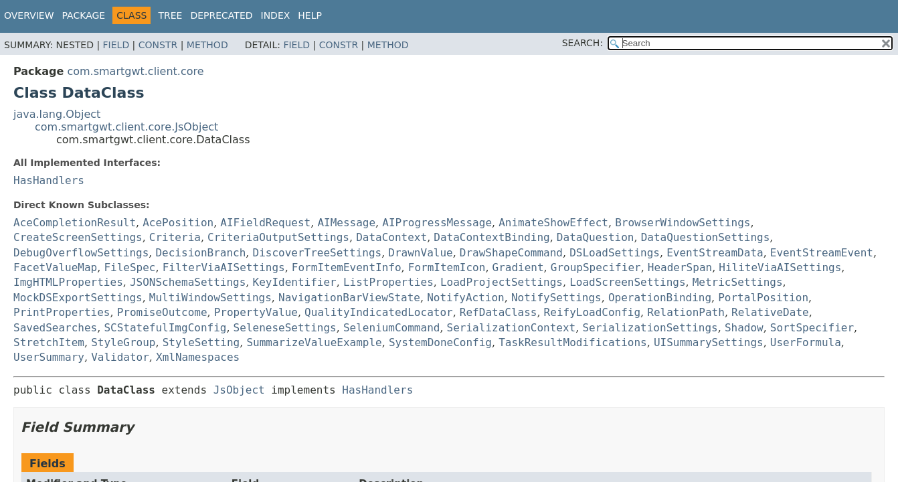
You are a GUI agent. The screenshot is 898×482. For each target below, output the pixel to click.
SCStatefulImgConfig (165, 327)
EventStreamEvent (821, 252)
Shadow (744, 327)
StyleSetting (201, 342)
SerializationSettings (649, 327)
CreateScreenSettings (78, 237)
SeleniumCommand (391, 327)
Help (310, 15)
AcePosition (178, 222)
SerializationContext (511, 327)
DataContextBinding (491, 237)
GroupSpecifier (596, 267)
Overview (29, 15)
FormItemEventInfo (346, 267)
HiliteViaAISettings (780, 267)
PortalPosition (763, 297)
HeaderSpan (680, 267)
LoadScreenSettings (627, 282)
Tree (170, 15)
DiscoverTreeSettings (317, 252)
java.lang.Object (56, 114)
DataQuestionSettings (705, 237)
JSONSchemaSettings (188, 282)
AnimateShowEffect (553, 222)
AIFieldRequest (265, 222)
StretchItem (48, 342)
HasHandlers (48, 180)
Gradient (518, 267)
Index (275, 15)
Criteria (175, 237)
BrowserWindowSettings (682, 222)
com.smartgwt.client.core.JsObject (126, 126)
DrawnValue (420, 252)
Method (207, 44)
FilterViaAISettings (224, 267)
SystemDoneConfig (440, 342)
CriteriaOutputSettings (278, 237)
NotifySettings (556, 297)
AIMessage (346, 222)
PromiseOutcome (162, 312)
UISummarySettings (709, 342)
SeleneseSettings (285, 327)
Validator (120, 357)
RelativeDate (770, 312)
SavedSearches (55, 327)
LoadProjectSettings (501, 282)
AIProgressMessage (437, 222)
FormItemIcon (447, 267)
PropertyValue (256, 312)
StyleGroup (123, 342)
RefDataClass (498, 312)
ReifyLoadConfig (592, 312)
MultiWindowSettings (210, 297)
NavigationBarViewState (349, 297)
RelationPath (686, 312)
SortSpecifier (812, 327)
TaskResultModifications (573, 342)
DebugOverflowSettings (81, 252)
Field (116, 44)
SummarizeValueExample (313, 342)
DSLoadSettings (614, 252)
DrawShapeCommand (511, 252)
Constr (158, 44)
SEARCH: (582, 42)
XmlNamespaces (198, 357)
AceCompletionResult (74, 222)
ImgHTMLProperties (68, 282)
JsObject (239, 390)
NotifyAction (466, 297)
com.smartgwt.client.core (135, 71)
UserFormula (805, 342)
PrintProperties (61, 312)
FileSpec (129, 267)
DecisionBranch (200, 252)
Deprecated (221, 15)
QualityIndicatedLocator (378, 312)
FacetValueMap (55, 267)
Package (84, 15)
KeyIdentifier (295, 282)
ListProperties (388, 282)
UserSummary (48, 357)
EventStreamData (715, 252)
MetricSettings (738, 282)
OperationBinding (659, 297)
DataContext (391, 237)
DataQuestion (595, 237)
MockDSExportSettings (78, 297)
